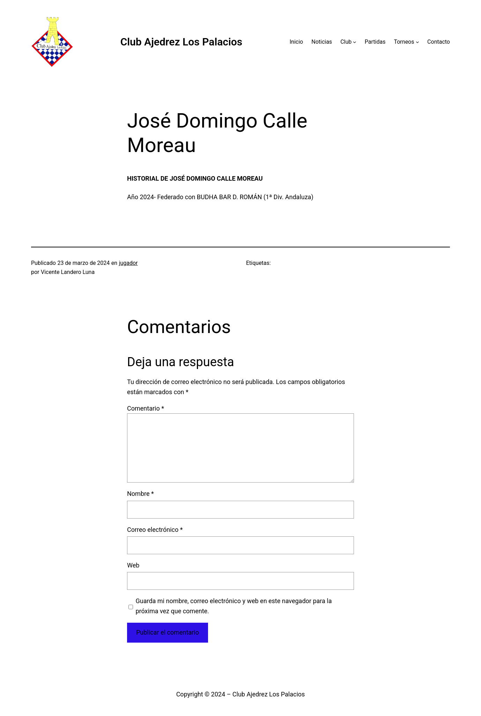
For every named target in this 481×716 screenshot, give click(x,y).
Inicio (296, 41)
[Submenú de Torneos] (417, 42)
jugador (128, 263)
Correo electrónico (155, 529)
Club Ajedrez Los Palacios (181, 42)
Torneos (404, 41)
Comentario (145, 408)
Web (133, 565)
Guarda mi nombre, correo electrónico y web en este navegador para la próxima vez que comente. (234, 606)
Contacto (438, 41)
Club (346, 41)
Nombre (140, 493)
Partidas (375, 41)
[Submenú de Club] (354, 42)
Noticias (321, 41)
